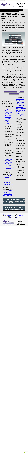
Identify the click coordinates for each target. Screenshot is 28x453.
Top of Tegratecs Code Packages (9, 215)
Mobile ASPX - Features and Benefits (8, 177)
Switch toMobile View (18, 217)
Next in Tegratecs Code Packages (21, 215)
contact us (18, 224)
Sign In (27, 0)
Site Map (11, 217)
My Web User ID (16, 11)
